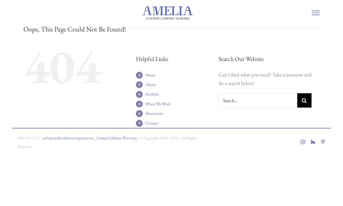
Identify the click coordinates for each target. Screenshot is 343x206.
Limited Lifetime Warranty (117, 137)
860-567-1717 (29, 137)
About (151, 84)
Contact (152, 123)
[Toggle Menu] (316, 13)
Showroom (154, 113)
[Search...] (258, 100)
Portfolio (152, 94)
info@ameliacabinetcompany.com (68, 137)
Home (150, 75)
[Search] (304, 100)
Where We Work (158, 103)
